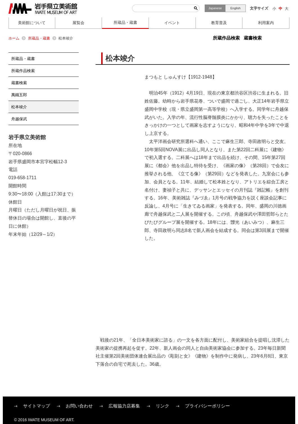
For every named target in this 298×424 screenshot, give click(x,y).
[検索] (162, 8)
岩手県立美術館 (42, 8)
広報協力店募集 (124, 406)
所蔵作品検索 (226, 38)
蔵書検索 (253, 38)
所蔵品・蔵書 (39, 38)
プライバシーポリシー (207, 406)
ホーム (13, 38)
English (235, 8)
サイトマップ (36, 406)
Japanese (215, 8)
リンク (162, 406)
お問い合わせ (79, 406)
